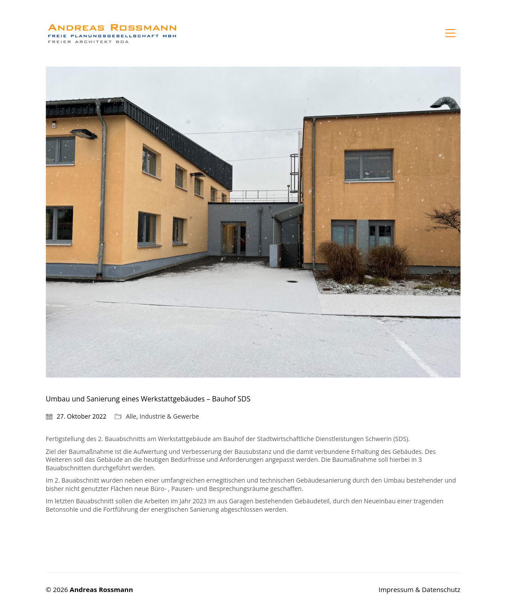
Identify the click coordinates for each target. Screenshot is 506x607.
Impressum (397, 589)
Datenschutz (441, 589)
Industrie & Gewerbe (169, 416)
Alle (131, 416)
